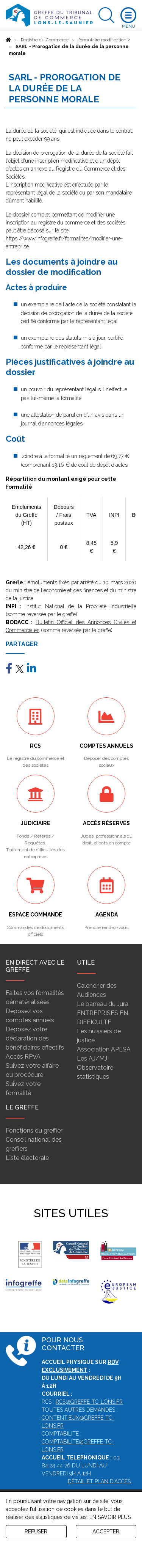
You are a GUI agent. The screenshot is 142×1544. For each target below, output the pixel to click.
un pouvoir (33, 389)
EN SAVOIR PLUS (110, 1517)
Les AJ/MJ (92, 1058)
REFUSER (36, 1531)
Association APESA (104, 1049)
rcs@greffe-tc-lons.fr (89, 1402)
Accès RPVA (23, 1056)
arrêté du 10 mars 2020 (108, 582)
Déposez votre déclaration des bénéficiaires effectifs (35, 1038)
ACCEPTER (105, 1531)
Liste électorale (27, 1157)
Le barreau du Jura (102, 1003)
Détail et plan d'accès (99, 1481)
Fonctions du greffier (34, 1130)
